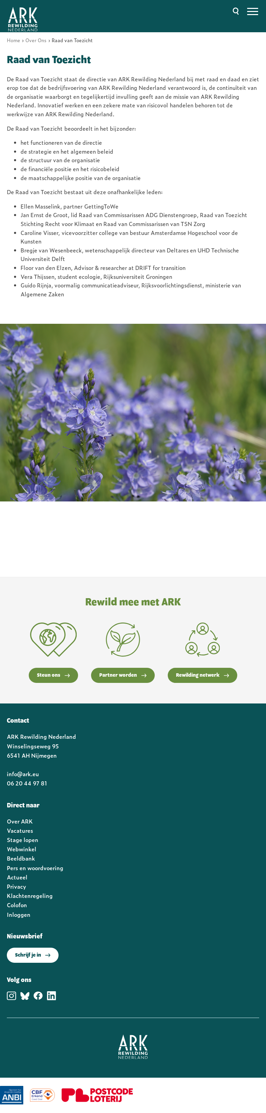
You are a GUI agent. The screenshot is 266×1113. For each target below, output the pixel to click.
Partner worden (123, 675)
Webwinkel (21, 849)
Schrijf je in (32, 955)
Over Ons (36, 40)
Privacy (16, 886)
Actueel (17, 877)
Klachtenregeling (30, 895)
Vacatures (20, 830)
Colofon (17, 905)
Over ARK (20, 821)
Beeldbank (21, 858)
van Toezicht (46, 128)
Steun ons (53, 675)
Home (13, 40)
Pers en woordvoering (35, 868)
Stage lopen (22, 840)
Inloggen (18, 914)
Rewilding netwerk (202, 675)
